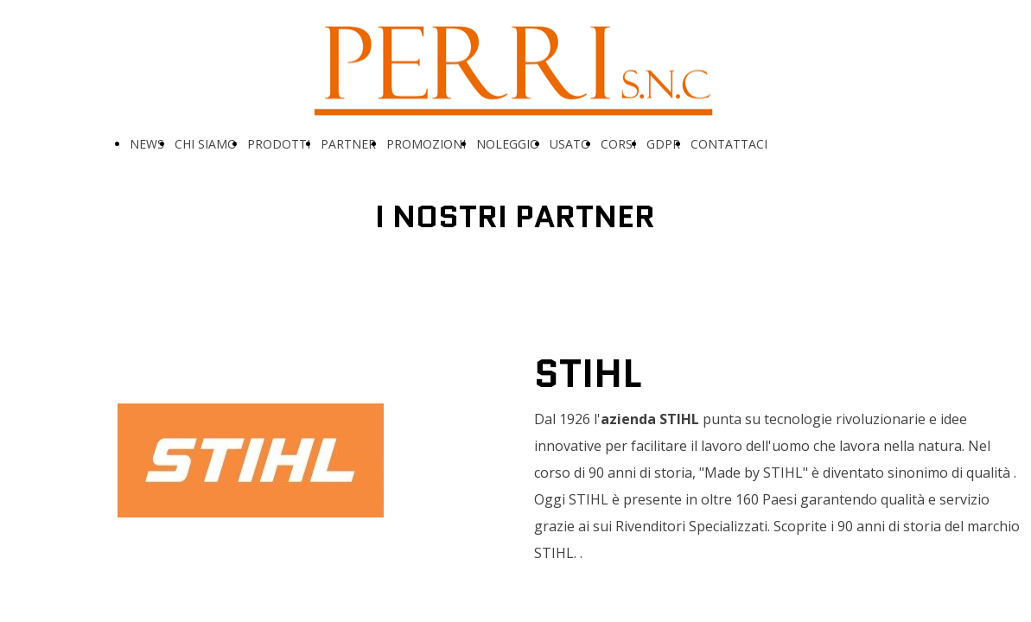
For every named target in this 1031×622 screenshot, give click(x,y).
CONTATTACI (729, 144)
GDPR (663, 144)
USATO (570, 144)
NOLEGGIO (507, 144)
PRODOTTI (278, 144)
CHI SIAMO (206, 144)
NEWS (147, 144)
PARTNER (348, 144)
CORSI (618, 144)
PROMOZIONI (426, 144)
